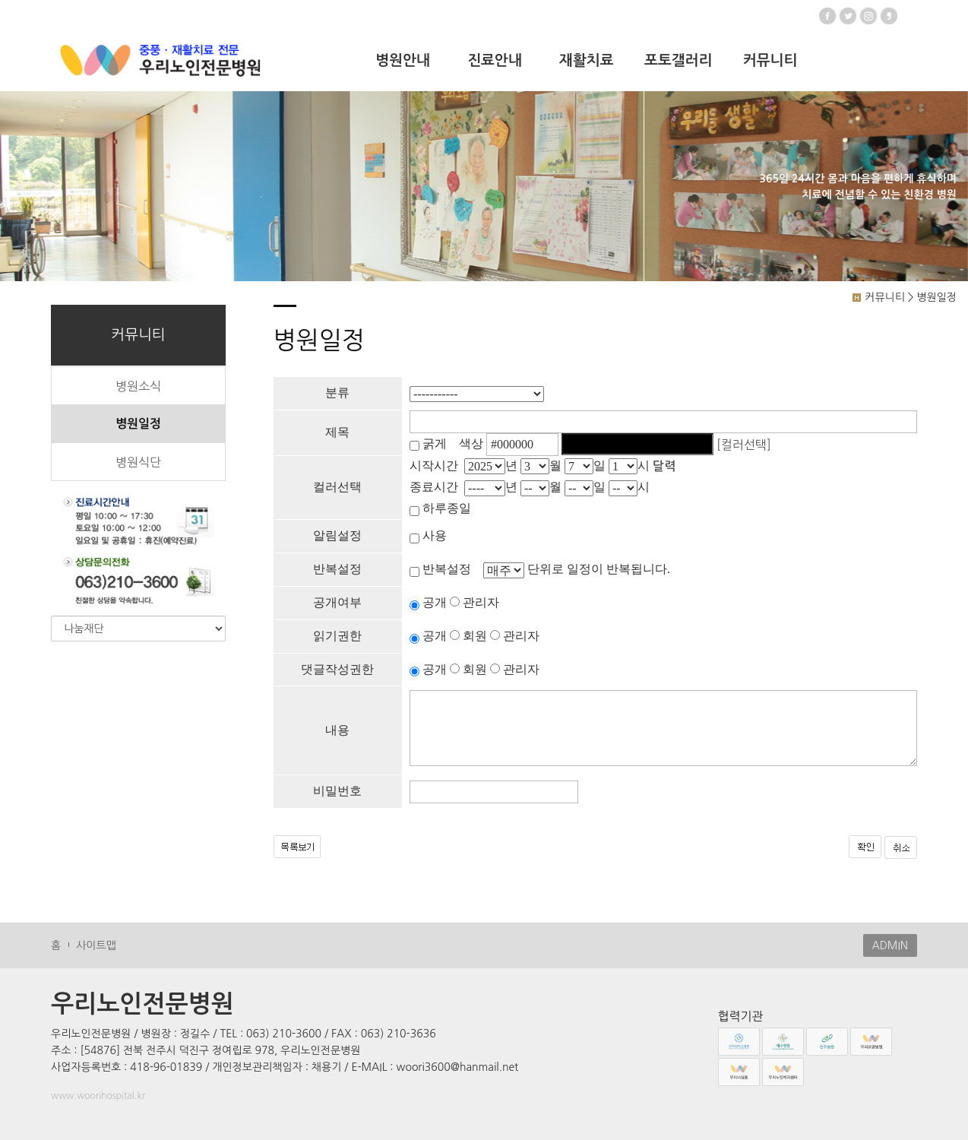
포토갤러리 (678, 60)
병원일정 (138, 423)
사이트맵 (96, 945)
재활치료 (586, 60)
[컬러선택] (744, 444)
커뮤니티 (770, 60)
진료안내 (494, 60)
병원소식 (138, 386)
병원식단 (138, 462)
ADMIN (890, 945)
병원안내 (402, 60)
